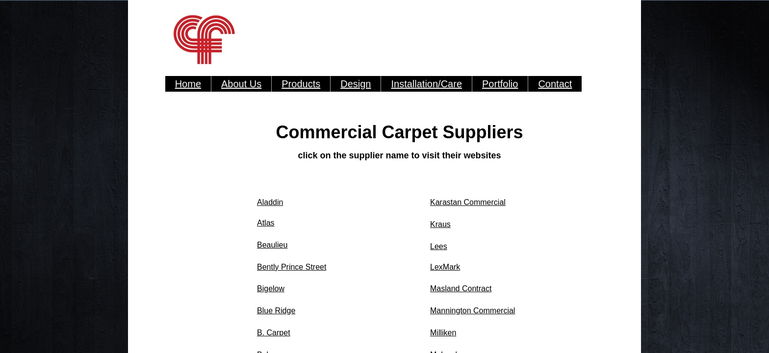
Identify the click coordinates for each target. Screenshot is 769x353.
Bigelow (270, 288)
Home (188, 83)
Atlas (266, 223)
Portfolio (500, 83)
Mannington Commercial (472, 310)
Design (355, 83)
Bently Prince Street (291, 267)
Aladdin (270, 202)
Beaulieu (272, 245)
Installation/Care (426, 83)
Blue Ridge (276, 310)
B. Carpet (273, 332)
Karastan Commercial (468, 202)
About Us (241, 83)
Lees (438, 246)
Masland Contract (460, 288)
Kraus (440, 224)
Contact (555, 83)
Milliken (443, 332)
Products (301, 83)
